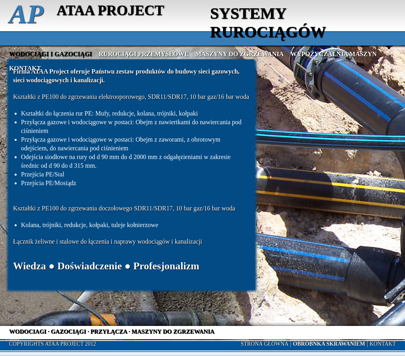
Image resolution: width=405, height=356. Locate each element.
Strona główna (265, 344)
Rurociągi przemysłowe (144, 54)
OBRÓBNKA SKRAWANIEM (329, 344)
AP (26, 14)
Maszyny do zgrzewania (239, 54)
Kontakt (25, 68)
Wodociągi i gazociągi (50, 54)
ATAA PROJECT (110, 10)
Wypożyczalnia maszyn (333, 54)
